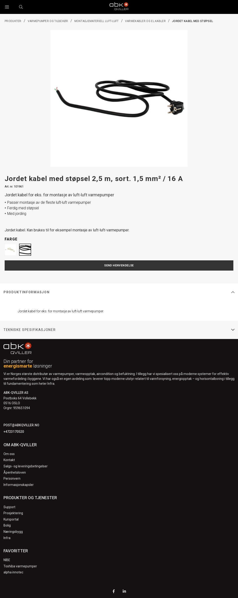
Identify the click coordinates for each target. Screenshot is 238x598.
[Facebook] (113, 592)
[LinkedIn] (124, 592)
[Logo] (119, 7)
